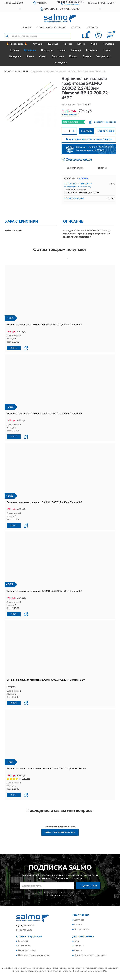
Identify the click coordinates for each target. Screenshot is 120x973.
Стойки (87, 56)
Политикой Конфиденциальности (75, 892)
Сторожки (92, 50)
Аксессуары (60, 63)
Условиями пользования (57, 894)
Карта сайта (24, 945)
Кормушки (15, 56)
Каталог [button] (26, 27)
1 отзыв (26, 778)
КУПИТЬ (14, 348)
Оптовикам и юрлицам (51, 27)
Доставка (79, 919)
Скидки (78, 949)
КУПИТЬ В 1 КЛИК (106, 131)
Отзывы (76, 27)
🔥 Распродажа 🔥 (16, 44)
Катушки (37, 44)
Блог (76, 940)
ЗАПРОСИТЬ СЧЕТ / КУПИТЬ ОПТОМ (89, 139)
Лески (94, 44)
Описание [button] (102, 168)
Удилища (53, 44)
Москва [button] (83, 178)
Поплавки (108, 44)
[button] (70, 4)
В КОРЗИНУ (86, 131)
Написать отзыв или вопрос (60, 831)
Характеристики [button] (75, 168)
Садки (62, 50)
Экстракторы (103, 56)
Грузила (14, 50)
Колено (81, 44)
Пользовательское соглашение (33, 954)
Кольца (73, 56)
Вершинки (30, 50)
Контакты (92, 27)
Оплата (78, 923)
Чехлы (106, 50)
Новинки (78, 945)
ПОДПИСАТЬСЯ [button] (88, 885)
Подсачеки (47, 50)
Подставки (58, 56)
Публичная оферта (27, 949)
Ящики (30, 56)
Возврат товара (82, 928)
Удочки (68, 44)
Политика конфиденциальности (90, 954)
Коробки (76, 50)
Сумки (42, 56)
